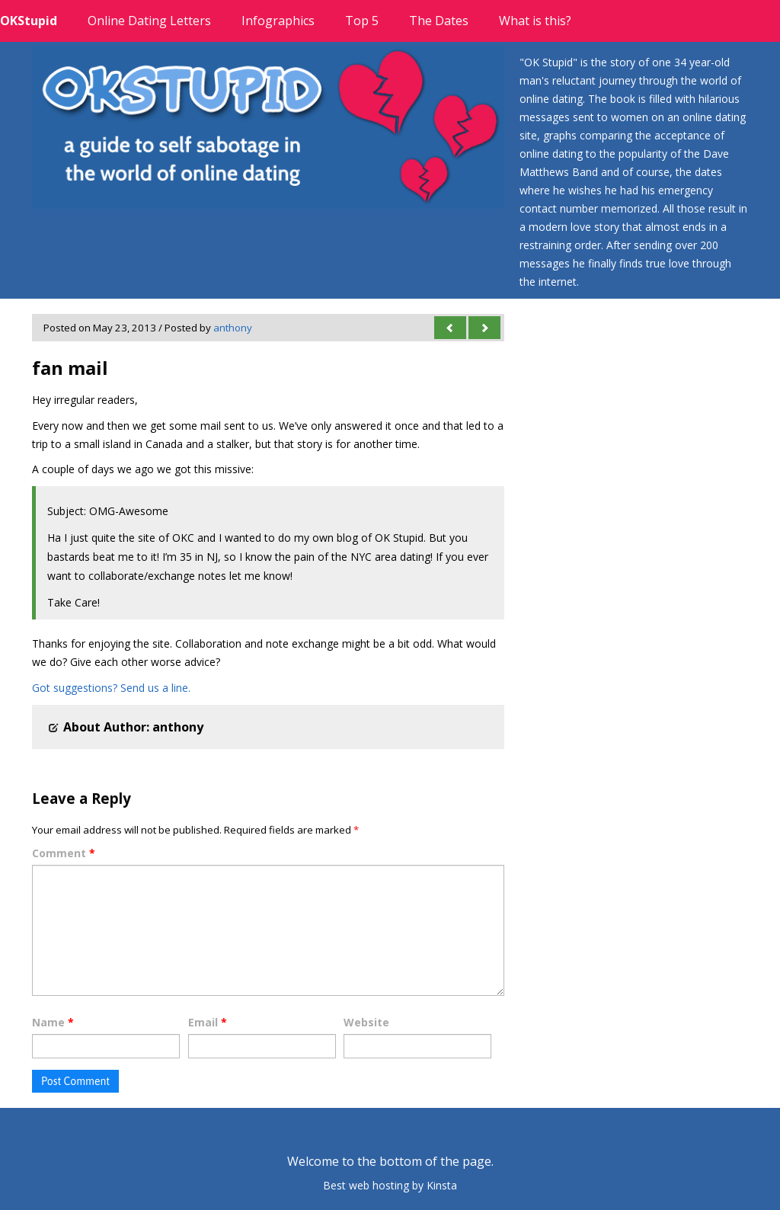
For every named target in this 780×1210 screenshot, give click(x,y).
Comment (63, 853)
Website (366, 1022)
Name (53, 1022)
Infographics (278, 20)
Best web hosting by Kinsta (390, 1185)
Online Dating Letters (149, 20)
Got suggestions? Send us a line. (111, 687)
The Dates (438, 20)
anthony (232, 328)
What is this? (535, 20)
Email (207, 1022)
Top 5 (362, 20)
